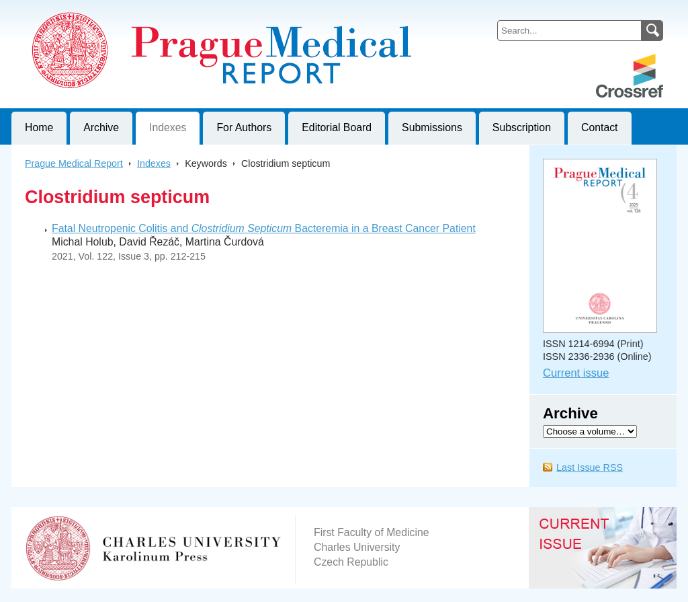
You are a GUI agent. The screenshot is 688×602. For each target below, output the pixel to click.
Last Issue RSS (589, 467)
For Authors (243, 127)
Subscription (521, 127)
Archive (101, 127)
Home (39, 127)
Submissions (432, 127)
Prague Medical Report (74, 163)
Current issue (576, 373)
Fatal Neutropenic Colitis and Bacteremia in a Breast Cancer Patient (264, 228)
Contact (599, 127)
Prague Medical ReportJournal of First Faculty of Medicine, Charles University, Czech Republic (176, 11)
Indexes (167, 127)
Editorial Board (337, 127)
